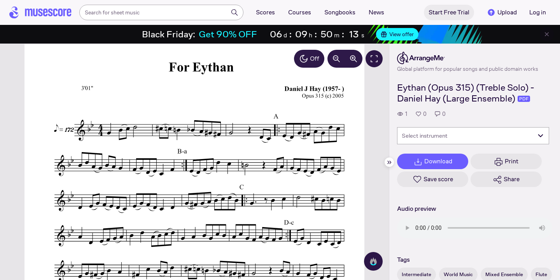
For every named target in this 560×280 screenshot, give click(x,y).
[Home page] (40, 12)
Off (309, 58)
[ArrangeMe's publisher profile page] (467, 58)
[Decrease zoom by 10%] (336, 58)
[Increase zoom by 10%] (353, 58)
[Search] (234, 12)
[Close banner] (547, 34)
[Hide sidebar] (389, 162)
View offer (397, 34)
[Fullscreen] (374, 58)
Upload (501, 12)
